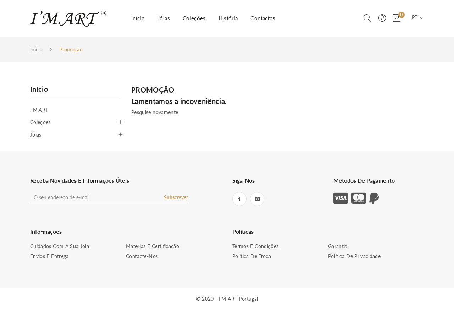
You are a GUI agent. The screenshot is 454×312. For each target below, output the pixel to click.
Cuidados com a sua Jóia (59, 246)
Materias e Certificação (152, 246)
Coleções (40, 122)
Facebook (239, 199)
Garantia (338, 246)
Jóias (35, 135)
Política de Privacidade (354, 256)
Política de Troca (251, 256)
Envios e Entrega (49, 256)
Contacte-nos (142, 256)
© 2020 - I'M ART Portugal (227, 299)
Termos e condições (255, 246)
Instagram (257, 199)
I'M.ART (39, 110)
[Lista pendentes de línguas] (418, 18)
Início (39, 89)
